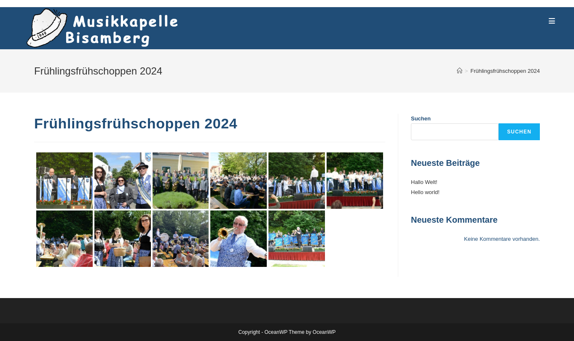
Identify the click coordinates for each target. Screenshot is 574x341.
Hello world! (425, 192)
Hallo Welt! (424, 182)
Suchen (421, 118)
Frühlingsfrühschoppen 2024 (505, 71)
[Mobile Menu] (552, 21)
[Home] (459, 71)
